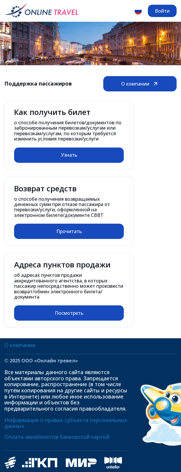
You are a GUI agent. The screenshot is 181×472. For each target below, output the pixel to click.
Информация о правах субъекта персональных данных (65, 423)
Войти (162, 11)
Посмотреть (69, 313)
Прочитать (69, 231)
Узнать (69, 155)
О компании (140, 84)
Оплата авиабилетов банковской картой (56, 436)
